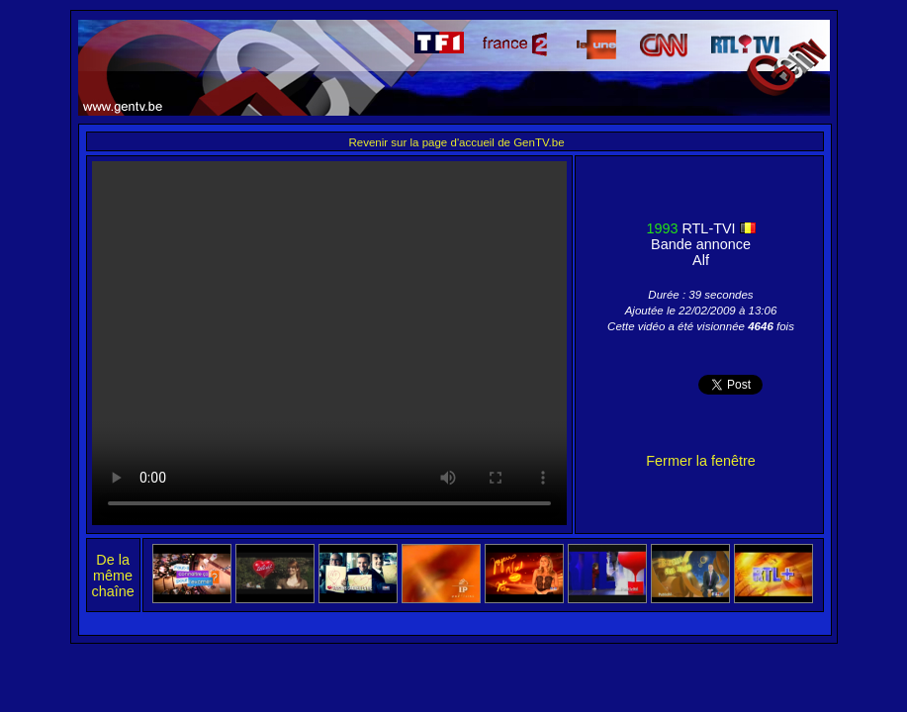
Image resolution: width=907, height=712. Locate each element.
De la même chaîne (113, 575)
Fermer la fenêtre (700, 461)
